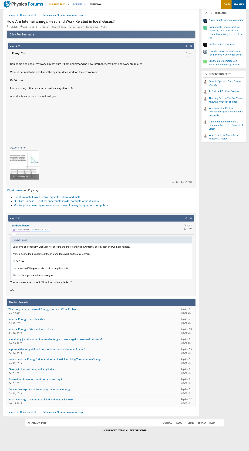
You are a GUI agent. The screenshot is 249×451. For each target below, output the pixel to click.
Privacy (198, 430)
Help (209, 430)
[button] (93, 4)
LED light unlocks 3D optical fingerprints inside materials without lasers (81, 209)
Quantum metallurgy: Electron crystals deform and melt (72, 204)
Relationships (117, 28)
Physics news (41, 198)
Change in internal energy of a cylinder (56, 377)
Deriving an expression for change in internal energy (64, 397)
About (177, 430)
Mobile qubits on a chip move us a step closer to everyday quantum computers (86, 213)
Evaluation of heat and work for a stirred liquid (61, 387)
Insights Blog (83, 4)
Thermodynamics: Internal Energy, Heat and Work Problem (68, 317)
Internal (87, 28)
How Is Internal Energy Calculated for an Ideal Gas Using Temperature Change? (81, 367)
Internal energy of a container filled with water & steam (66, 407)
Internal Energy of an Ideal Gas (52, 327)
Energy (71, 28)
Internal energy (101, 28)
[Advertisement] (101, 126)
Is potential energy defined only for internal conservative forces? (72, 357)
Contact (165, 430)
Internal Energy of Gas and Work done (56, 337)
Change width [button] (40, 430)
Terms (187, 430)
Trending (120, 4)
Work (128, 28)
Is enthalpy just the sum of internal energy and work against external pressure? (81, 347)
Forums (102, 4)
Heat (79, 28)
